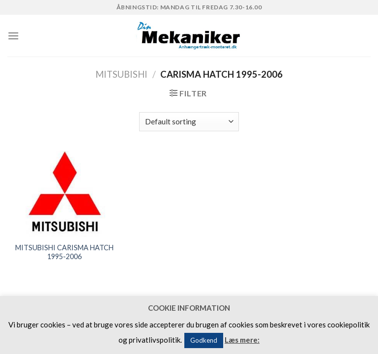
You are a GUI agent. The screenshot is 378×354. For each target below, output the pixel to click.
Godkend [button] (203, 340)
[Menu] (13, 36)
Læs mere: (242, 339)
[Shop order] (189, 121)
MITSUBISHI (121, 74)
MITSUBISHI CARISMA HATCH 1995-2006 (64, 252)
